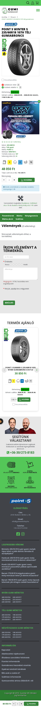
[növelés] (14, 180)
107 (16, 154)
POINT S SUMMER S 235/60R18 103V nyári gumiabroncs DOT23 (20, 368)
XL (17, 87)
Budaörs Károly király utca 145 (22, 205)
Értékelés (8, 262)
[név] (16, 257)
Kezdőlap (4, 17)
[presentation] (20, 294)
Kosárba (24, 399)
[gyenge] (13, 264)
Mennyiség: (6, 176)
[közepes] (16, 264)
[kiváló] (22, 264)
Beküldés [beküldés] (9, 303)
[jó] (19, 264)
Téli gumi (13, 17)
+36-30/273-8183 (22, 452)
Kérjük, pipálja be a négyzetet (17, 289)
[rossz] (11, 264)
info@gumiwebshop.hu (20, 521)
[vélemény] (20, 273)
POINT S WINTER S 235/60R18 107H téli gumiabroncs (18, 19)
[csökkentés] (4, 180)
